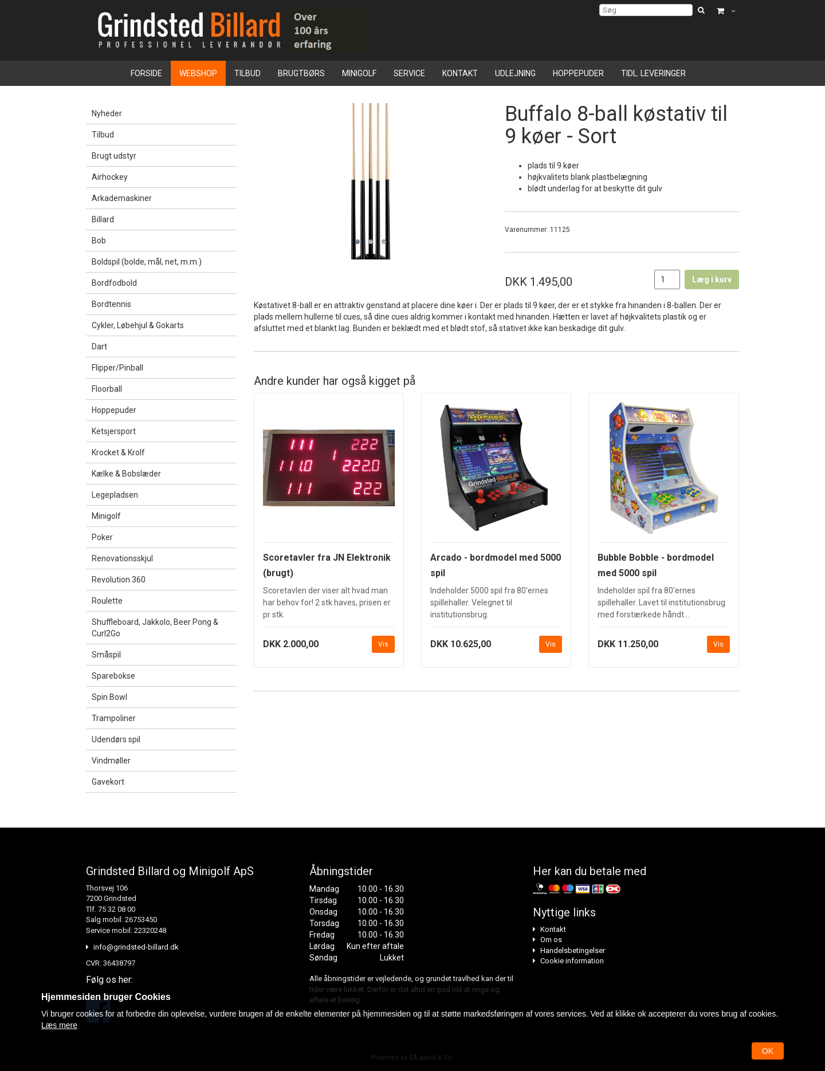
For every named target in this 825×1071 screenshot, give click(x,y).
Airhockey (110, 177)
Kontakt (460, 73)
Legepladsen (115, 494)
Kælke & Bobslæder (126, 473)
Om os (551, 939)
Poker (102, 537)
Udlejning (515, 73)
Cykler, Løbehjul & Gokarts (138, 325)
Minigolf (359, 73)
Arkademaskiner (122, 198)
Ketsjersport (114, 431)
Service (409, 73)
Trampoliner (114, 718)
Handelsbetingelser (572, 950)
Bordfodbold (114, 283)
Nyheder (107, 113)
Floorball (107, 388)
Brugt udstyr (114, 155)
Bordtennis (111, 304)
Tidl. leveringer (653, 73)
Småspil (106, 654)
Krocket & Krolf (118, 452)
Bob (99, 240)
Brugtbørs (301, 73)
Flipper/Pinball (117, 367)
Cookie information (572, 960)
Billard (103, 219)
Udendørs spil (116, 739)
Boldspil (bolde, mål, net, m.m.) (147, 261)
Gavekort (108, 781)
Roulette (107, 600)
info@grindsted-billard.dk (136, 947)
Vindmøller (111, 760)
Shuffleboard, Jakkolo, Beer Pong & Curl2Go (155, 627)
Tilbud (247, 73)
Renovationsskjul (122, 558)
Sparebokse (113, 675)
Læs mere (59, 1025)
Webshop (198, 73)
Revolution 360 (119, 579)
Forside (146, 73)
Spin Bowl (109, 697)
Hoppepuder (578, 73)
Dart (99, 346)
